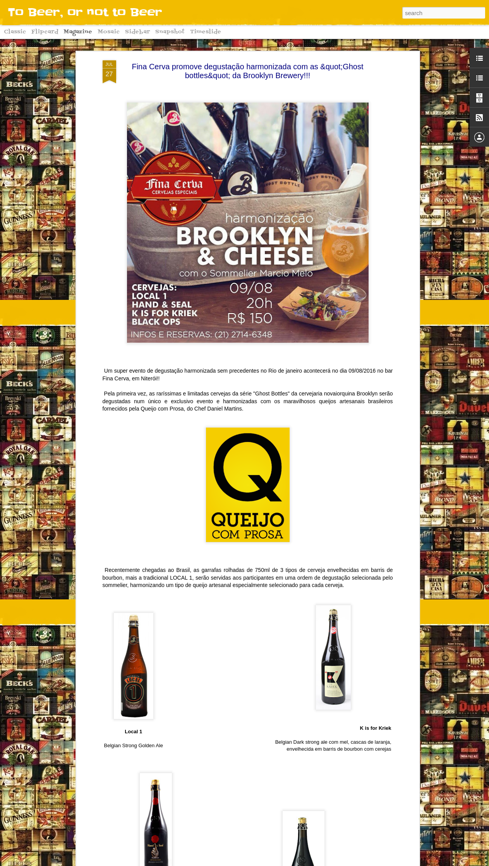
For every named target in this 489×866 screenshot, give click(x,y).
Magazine (77, 32)
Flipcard (44, 32)
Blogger (293, 861)
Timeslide (205, 32)
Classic (15, 32)
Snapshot (170, 32)
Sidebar (137, 32)
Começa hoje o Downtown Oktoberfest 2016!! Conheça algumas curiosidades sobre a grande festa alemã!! (238, 776)
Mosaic (109, 32)
